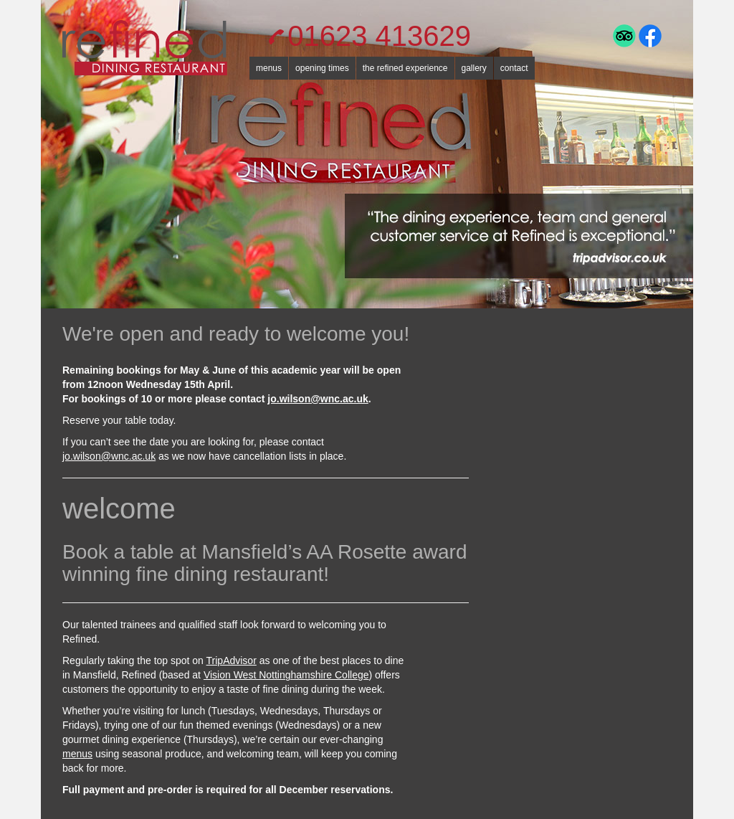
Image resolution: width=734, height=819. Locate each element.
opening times (322, 68)
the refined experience (405, 68)
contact (514, 68)
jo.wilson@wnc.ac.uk (317, 398)
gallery (474, 68)
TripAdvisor (231, 660)
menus (269, 68)
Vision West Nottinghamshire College (286, 675)
